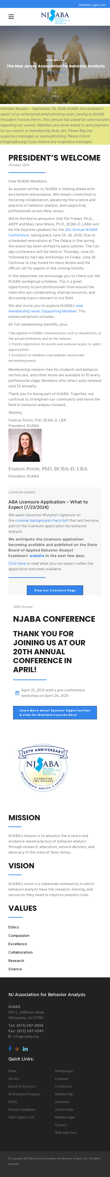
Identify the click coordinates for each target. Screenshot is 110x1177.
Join (103, 5)
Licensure (62, 1079)
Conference (63, 1086)
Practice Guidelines (22, 1109)
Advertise (62, 1102)
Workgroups (64, 1071)
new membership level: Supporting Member (45, 309)
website (36, 556)
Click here (17, 564)
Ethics (12, 1102)
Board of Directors (22, 1086)
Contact (61, 1125)
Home (12, 1071)
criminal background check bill (41, 521)
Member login (65, 1117)
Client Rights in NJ (21, 1117)
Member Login (88, 5)
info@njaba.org (26, 1037)
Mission (14, 1079)
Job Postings (64, 1109)
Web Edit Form (66, 1133)
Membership (64, 1094)
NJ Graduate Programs (24, 1094)
